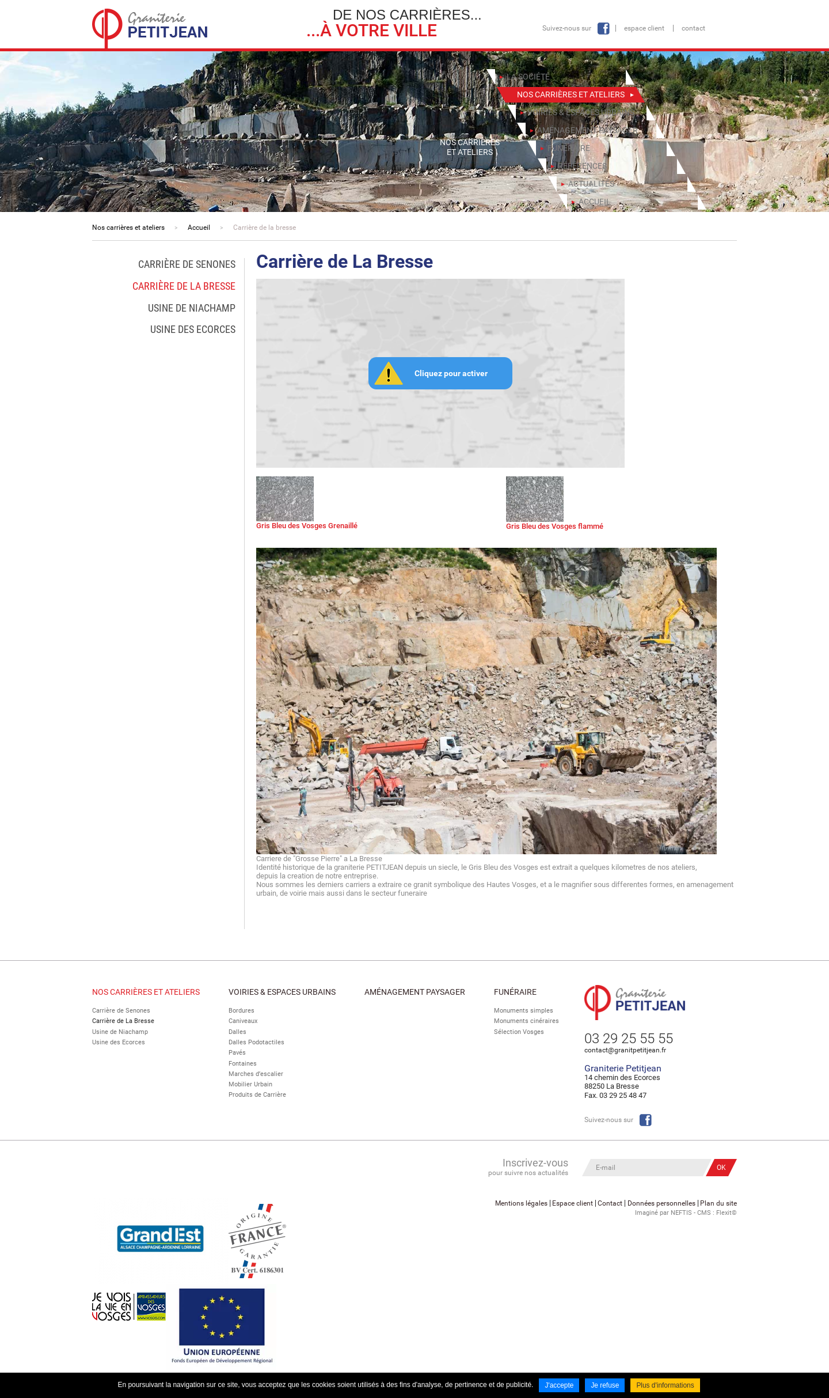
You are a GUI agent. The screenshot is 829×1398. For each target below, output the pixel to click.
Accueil (199, 227)
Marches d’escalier (256, 1073)
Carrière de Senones (121, 1010)
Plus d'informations (665, 1385)
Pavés (237, 1052)
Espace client (644, 28)
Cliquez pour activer (451, 373)
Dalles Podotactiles (256, 1042)
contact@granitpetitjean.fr (625, 1050)
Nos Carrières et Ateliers (146, 992)
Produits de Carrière (257, 1094)
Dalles (237, 1032)
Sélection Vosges (519, 1032)
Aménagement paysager (414, 992)
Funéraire (515, 992)
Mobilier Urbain (250, 1084)
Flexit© (726, 1212)
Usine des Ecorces (118, 1042)
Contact (693, 28)
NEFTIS (681, 1212)
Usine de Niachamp (120, 1032)
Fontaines (243, 1063)
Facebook (603, 28)
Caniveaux (243, 1021)
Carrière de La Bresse (123, 1021)
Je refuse (605, 1385)
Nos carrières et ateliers (128, 227)
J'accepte (559, 1385)
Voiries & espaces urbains (282, 992)
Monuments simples (523, 1010)
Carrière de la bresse (264, 227)
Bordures (241, 1010)
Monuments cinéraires (526, 1021)
